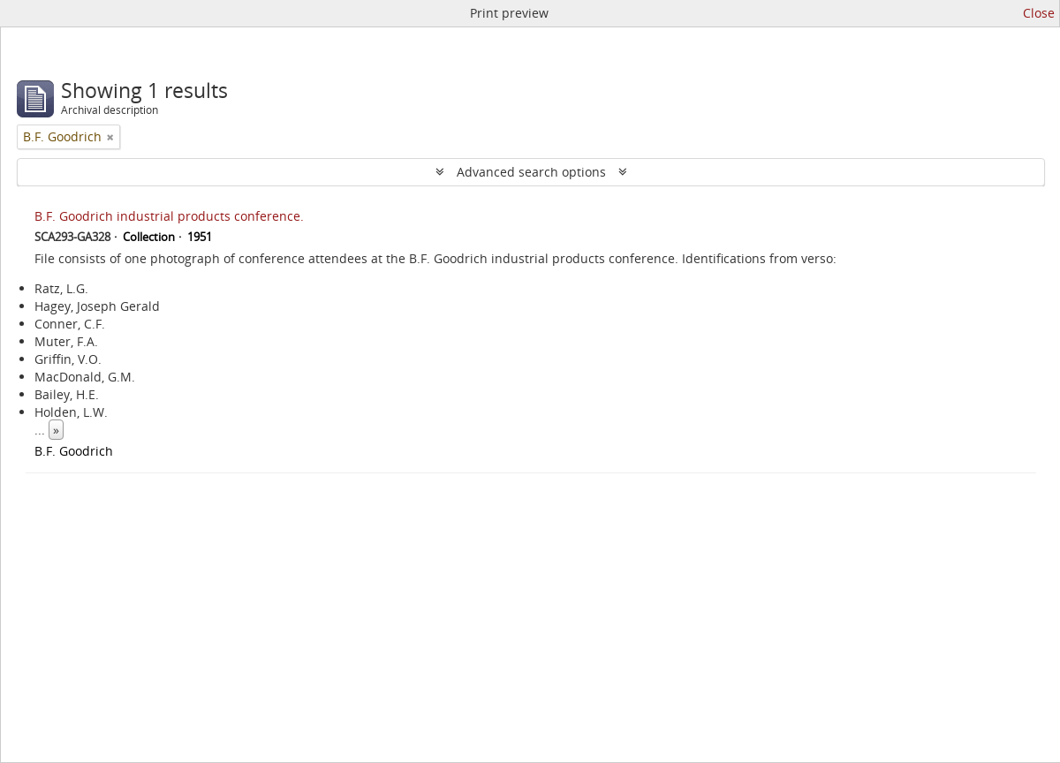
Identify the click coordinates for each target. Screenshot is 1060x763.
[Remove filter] (110, 137)
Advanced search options (531, 171)
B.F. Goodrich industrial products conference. (169, 216)
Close (1039, 12)
